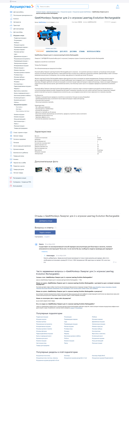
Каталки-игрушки (19, 117)
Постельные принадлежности (21, 15)
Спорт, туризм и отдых (18, 132)
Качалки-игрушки (19, 114)
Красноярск (109, 287)
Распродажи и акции (17, 177)
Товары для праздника (21, 128)
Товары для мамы (17, 156)
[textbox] (62, 6)
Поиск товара (38, 6)
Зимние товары (16, 135)
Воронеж (50, 288)
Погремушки (18, 40)
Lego (16, 54)
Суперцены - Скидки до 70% (20, 181)
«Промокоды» (78, 307)
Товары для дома (17, 169)
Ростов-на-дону (77, 288)
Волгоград (44, 288)
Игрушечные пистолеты (43, 355)
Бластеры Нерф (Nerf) (98, 355)
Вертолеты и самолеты (21, 91)
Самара (83, 288)
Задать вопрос (45, 232)
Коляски (14, 18)
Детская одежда (17, 28)
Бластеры (19, 109)
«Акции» (72, 307)
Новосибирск (66, 288)
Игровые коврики (19, 49)
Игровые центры (19, 52)
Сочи (71, 288)
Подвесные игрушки (20, 38)
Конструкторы (18, 84)
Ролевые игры (18, 75)
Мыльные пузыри (19, 126)
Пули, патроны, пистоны (23, 111)
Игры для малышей (20, 119)
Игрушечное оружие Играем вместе (102, 358)
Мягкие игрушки (19, 68)
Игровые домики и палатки (22, 72)
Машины (17, 88)
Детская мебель (17, 12)
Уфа (91, 288)
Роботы (16, 102)
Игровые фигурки (19, 79)
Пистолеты (19, 107)
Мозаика (17, 81)
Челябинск (95, 288)
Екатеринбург (56, 288)
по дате (47, 236)
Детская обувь (16, 32)
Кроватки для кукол (20, 100)
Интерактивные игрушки (21, 65)
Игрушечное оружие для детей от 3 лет (75, 358)
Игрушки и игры (17, 35)
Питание (14, 142)
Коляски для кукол (20, 98)
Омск (61, 288)
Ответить (45, 251)
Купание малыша (17, 149)
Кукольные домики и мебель (22, 95)
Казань (103, 287)
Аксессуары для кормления (20, 145)
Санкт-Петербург (96, 287)
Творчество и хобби (18, 162)
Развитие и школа (17, 166)
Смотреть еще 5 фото (51, 48)
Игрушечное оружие (20, 104)
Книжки (14, 159)
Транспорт (15, 25)
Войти (117, 6)
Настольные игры (19, 121)
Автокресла (15, 22)
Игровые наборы (19, 77)
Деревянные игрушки (21, 56)
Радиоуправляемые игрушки (23, 86)
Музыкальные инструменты (22, 58)
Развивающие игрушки (21, 61)
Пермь (87, 288)
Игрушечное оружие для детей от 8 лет (47, 360)
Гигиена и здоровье (18, 139)
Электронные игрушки (21, 63)
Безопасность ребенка (19, 152)
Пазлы (16, 123)
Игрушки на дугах (19, 45)
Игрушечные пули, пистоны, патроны (47, 358)
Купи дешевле (15, 185)
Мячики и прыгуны (19, 70)
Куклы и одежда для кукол (22, 93)
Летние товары (16, 172)
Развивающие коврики (21, 47)
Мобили (17, 42)
